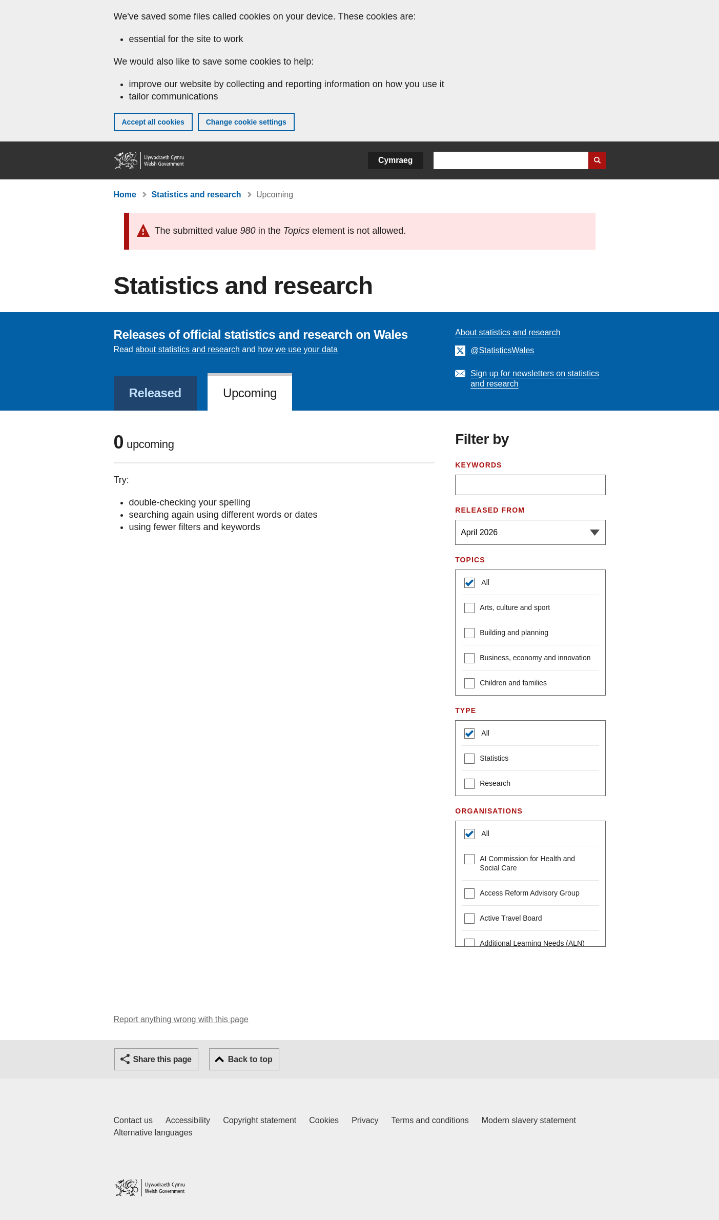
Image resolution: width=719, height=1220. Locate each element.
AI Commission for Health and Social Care (519, 863)
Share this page (162, 1059)
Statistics (486, 759)
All (484, 582)
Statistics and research (196, 194)
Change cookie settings (246, 122)
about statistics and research (187, 349)
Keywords (478, 465)
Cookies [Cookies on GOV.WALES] (324, 1120)
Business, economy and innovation (527, 659)
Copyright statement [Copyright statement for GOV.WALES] (259, 1120)
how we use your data (298, 349)
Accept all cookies (153, 122)
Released (155, 393)
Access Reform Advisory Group (522, 894)
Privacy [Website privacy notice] (365, 1120)
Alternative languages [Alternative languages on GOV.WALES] (153, 1132)
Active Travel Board (503, 919)
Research (487, 784)
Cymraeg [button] (395, 160)
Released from (490, 510)
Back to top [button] (250, 1059)
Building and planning (506, 634)
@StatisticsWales (502, 350)
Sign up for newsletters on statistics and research (534, 378)
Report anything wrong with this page (181, 1019)
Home (125, 194)
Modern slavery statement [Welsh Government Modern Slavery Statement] (529, 1120)
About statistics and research (507, 332)
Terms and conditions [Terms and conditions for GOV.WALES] (430, 1120)
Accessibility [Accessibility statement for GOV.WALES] (188, 1120)
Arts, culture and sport (507, 609)
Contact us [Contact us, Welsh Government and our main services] (133, 1120)
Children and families (505, 684)
